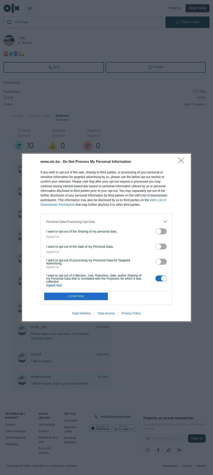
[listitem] (106, 221)
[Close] (182, 162)
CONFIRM (76, 296)
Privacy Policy (131, 313)
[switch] (161, 231)
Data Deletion (81, 313)
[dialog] (106, 237)
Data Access (106, 313)
